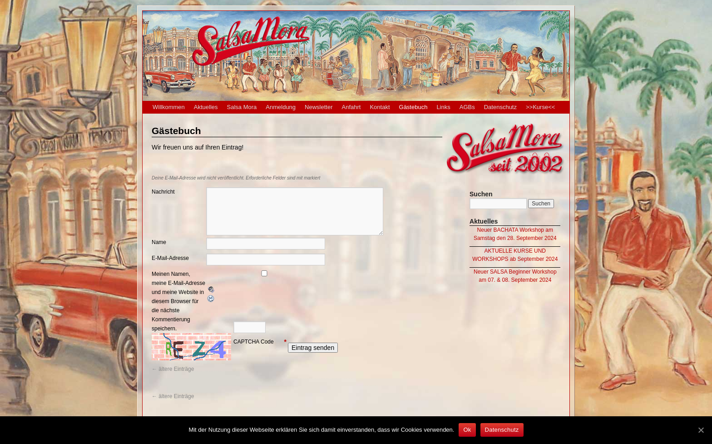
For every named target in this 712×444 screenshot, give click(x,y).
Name (159, 242)
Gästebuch (413, 107)
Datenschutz (500, 107)
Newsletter (318, 107)
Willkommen (169, 107)
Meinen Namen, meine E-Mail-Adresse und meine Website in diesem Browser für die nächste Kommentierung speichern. (178, 301)
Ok (467, 429)
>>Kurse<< (540, 107)
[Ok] (700, 429)
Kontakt (380, 107)
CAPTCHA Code (253, 342)
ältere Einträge (173, 369)
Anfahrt (351, 107)
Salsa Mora (242, 107)
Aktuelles (206, 107)
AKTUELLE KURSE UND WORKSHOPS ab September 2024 (515, 255)
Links (443, 107)
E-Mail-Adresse (170, 258)
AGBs (467, 107)
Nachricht (163, 192)
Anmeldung (281, 107)
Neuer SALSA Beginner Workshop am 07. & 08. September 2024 (515, 276)
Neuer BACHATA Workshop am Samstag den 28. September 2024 (515, 234)
